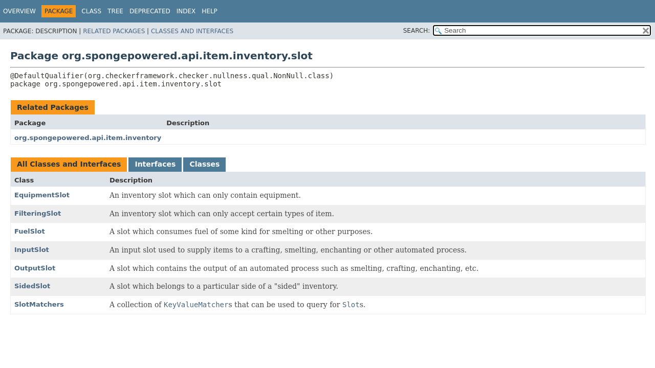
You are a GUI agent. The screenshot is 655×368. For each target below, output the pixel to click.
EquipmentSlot (42, 195)
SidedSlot (32, 286)
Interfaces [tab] (155, 164)
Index (186, 11)
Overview (19, 11)
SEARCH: (416, 30)
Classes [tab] (204, 164)
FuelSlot (29, 231)
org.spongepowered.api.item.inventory (87, 138)
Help (209, 11)
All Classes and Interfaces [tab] (69, 164)
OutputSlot (34, 268)
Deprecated (149, 11)
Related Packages (114, 31)
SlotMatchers (39, 304)
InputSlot (31, 250)
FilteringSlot (37, 213)
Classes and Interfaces (192, 31)
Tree (115, 11)
